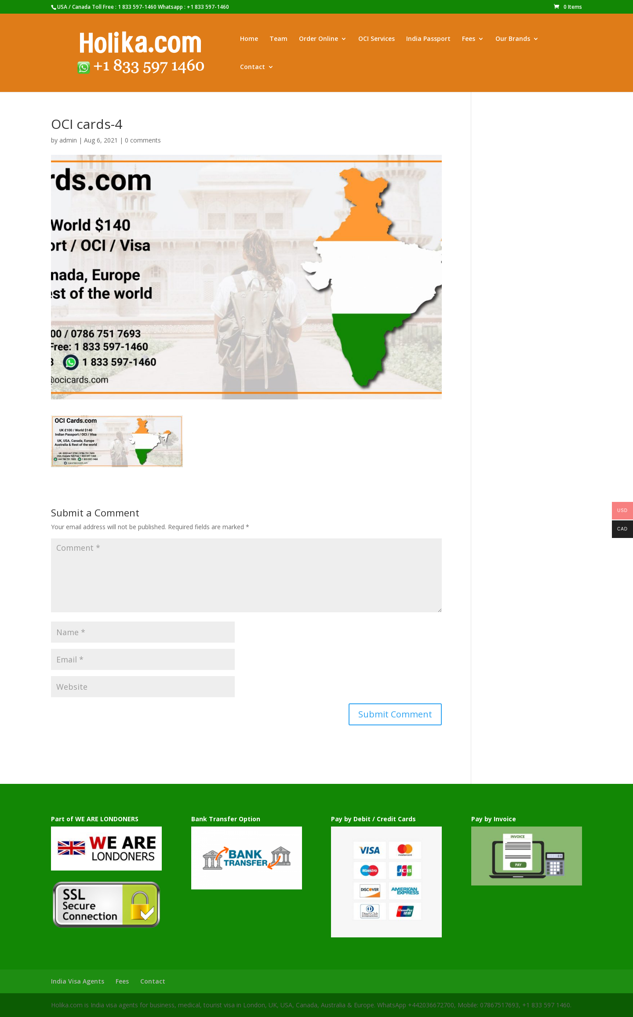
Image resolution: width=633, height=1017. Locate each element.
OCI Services (376, 39)
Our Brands (512, 39)
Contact (252, 67)
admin (68, 140)
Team (278, 39)
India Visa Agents (77, 981)
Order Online (318, 39)
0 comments (143, 140)
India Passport (428, 39)
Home (249, 39)
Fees (468, 39)
